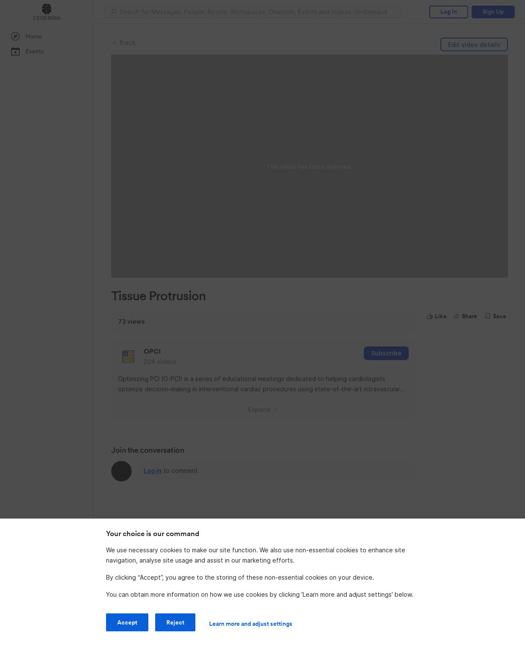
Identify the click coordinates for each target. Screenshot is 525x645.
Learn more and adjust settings (250, 623)
